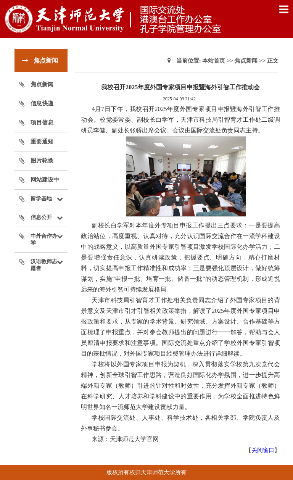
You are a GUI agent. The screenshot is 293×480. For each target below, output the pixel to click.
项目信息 (42, 122)
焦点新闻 (42, 84)
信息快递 (42, 103)
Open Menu (283, 9)
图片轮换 (42, 161)
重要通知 (42, 142)
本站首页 (213, 61)
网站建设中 (45, 180)
